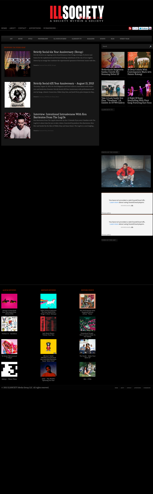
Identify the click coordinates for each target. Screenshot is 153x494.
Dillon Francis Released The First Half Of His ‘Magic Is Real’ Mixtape (48, 312)
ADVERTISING (35, 28)
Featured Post (43, 65)
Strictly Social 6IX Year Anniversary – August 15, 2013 (64, 83)
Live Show (52, 97)
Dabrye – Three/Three (9, 379)
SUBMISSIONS (49, 28)
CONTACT (22, 28)
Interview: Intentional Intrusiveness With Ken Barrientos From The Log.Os (60, 116)
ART (11, 39)
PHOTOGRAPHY (43, 39)
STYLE (30, 39)
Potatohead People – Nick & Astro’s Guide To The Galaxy (87, 335)
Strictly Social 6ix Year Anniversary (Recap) (58, 52)
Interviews (51, 130)
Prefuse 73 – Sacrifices (9, 334)
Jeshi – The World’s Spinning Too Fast (48, 379)
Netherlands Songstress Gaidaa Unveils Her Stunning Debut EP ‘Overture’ (112, 73)
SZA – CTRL (87, 379)
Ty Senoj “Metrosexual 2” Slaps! (9, 357)
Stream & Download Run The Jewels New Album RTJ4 (9, 312)
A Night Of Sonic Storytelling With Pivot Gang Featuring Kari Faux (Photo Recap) (140, 101)
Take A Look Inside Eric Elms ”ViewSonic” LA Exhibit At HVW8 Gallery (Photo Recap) (113, 101)
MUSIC (20, 39)
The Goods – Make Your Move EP (87, 357)
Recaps (54, 65)
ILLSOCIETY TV (77, 39)
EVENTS (102, 39)
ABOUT (12, 28)
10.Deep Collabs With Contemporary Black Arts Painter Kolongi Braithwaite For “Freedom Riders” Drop (139, 74)
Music (57, 97)
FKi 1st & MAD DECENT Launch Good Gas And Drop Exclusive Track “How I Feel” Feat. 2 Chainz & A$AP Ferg (48, 360)
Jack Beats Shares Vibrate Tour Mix (48, 334)
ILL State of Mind (60, 39)
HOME (4, 28)
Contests (41, 97)
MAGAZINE (90, 39)
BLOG (112, 39)
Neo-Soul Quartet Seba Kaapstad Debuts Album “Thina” (87, 312)
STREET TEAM (124, 39)
